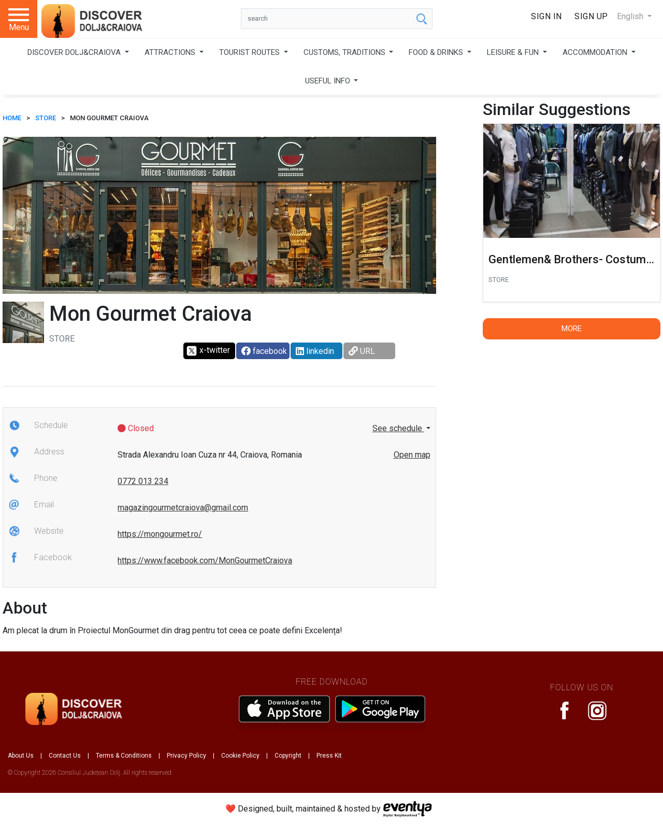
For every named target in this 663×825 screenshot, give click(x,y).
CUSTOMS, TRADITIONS (345, 52)
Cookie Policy (240, 755)
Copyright (288, 755)
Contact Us (65, 755)
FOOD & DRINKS (437, 52)
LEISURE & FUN (514, 52)
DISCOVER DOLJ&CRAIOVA (75, 52)
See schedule (398, 428)
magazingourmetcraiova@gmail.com (183, 508)
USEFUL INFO (328, 81)
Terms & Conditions (124, 755)
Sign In (546, 16)
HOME (12, 118)
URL (362, 351)
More (571, 328)
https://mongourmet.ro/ (160, 534)
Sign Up (591, 16)
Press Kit (329, 755)
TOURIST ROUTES (250, 52)
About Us (21, 755)
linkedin (315, 351)
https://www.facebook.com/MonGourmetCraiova (205, 560)
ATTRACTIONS (171, 52)
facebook (264, 351)
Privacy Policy (186, 755)
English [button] (631, 16)
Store (45, 118)
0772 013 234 (143, 481)
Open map (412, 455)
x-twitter (208, 351)
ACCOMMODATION (596, 52)
